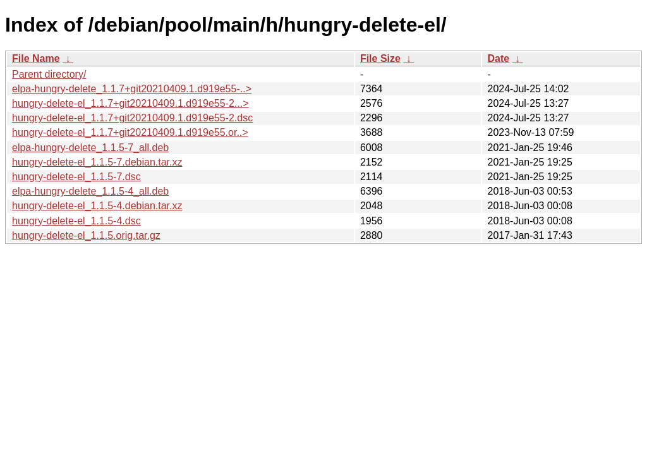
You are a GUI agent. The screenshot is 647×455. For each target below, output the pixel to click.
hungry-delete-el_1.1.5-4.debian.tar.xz (97, 205)
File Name (36, 58)
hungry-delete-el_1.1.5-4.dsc (76, 220)
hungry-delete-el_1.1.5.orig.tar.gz (86, 235)
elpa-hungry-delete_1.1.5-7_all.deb (90, 147)
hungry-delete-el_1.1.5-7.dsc (76, 176)
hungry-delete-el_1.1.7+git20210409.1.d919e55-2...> (130, 103)
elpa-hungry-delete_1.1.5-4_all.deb (90, 191)
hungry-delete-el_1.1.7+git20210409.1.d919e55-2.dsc (132, 117)
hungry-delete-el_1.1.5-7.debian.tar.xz (97, 162)
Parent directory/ (49, 74)
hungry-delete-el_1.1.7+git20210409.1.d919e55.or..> (130, 132)
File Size (380, 58)
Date (498, 58)
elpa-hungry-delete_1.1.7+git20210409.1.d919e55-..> (131, 88)
